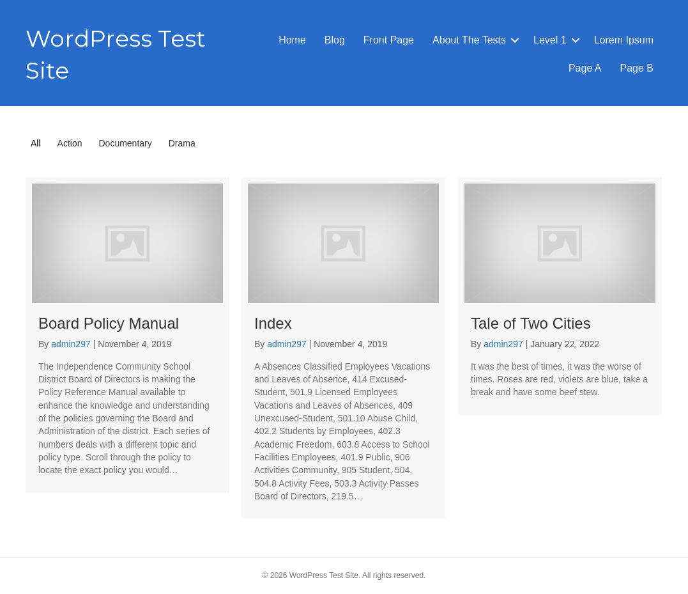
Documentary (124, 143)
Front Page (388, 40)
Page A (585, 68)
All (36, 143)
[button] (515, 40)
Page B (637, 68)
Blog (335, 40)
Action (69, 143)
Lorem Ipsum (624, 40)
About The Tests (469, 40)
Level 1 (550, 40)
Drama (182, 143)
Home (292, 40)
